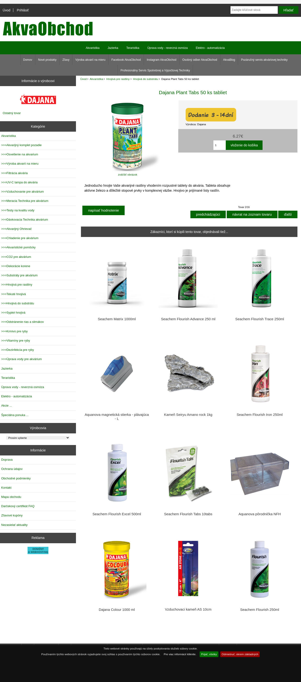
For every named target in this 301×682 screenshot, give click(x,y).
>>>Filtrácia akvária (14, 173)
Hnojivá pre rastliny (118, 78)
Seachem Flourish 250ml (259, 610)
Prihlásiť (23, 10)
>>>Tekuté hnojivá (13, 294)
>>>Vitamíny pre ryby (15, 340)
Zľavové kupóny (12, 515)
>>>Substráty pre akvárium (19, 275)
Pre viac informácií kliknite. (180, 654)
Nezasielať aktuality (14, 525)
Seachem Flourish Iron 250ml (260, 415)
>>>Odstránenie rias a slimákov (22, 322)
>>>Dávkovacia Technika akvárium (24, 219)
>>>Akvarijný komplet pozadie (21, 145)
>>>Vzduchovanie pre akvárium (22, 191)
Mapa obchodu (11, 497)
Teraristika (132, 48)
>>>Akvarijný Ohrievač (16, 229)
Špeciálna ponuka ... (15, 415)
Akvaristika (96, 78)
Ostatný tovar (12, 113)
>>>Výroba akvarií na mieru (19, 163)
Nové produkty (47, 59)
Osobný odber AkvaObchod (199, 59)
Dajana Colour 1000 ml (117, 610)
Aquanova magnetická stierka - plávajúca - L (117, 416)
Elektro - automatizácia (210, 48)
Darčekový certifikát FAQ (17, 506)
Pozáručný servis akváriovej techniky (264, 59)
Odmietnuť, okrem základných (240, 654)
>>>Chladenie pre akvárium (19, 238)
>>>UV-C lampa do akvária (19, 182)
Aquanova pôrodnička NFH (260, 514)
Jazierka (113, 48)
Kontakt (6, 487)
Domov (27, 59)
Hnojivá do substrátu (145, 78)
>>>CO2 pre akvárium (16, 257)
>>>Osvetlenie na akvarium (19, 154)
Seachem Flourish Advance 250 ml (188, 319)
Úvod (6, 10)
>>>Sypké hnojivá (13, 312)
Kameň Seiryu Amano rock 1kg (188, 415)
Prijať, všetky (209, 654)
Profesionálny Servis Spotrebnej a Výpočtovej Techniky (155, 70)
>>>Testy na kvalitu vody (17, 210)
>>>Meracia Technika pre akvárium (24, 201)
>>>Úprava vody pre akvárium (21, 359)
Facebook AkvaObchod (126, 59)
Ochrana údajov (12, 469)
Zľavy (66, 59)
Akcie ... (6, 405)
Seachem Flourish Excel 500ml (117, 514)
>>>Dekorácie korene (15, 266)
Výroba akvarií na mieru (90, 59)
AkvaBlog (229, 59)
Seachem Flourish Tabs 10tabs (188, 514)
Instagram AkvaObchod (161, 59)
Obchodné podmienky (16, 478)
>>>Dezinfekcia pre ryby (17, 350)
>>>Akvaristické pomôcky (18, 247)
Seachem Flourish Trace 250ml (259, 319)
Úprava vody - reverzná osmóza (167, 48)
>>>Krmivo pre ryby (14, 331)
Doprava (7, 459)
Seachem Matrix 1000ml (117, 319)
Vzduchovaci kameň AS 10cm (188, 609)
